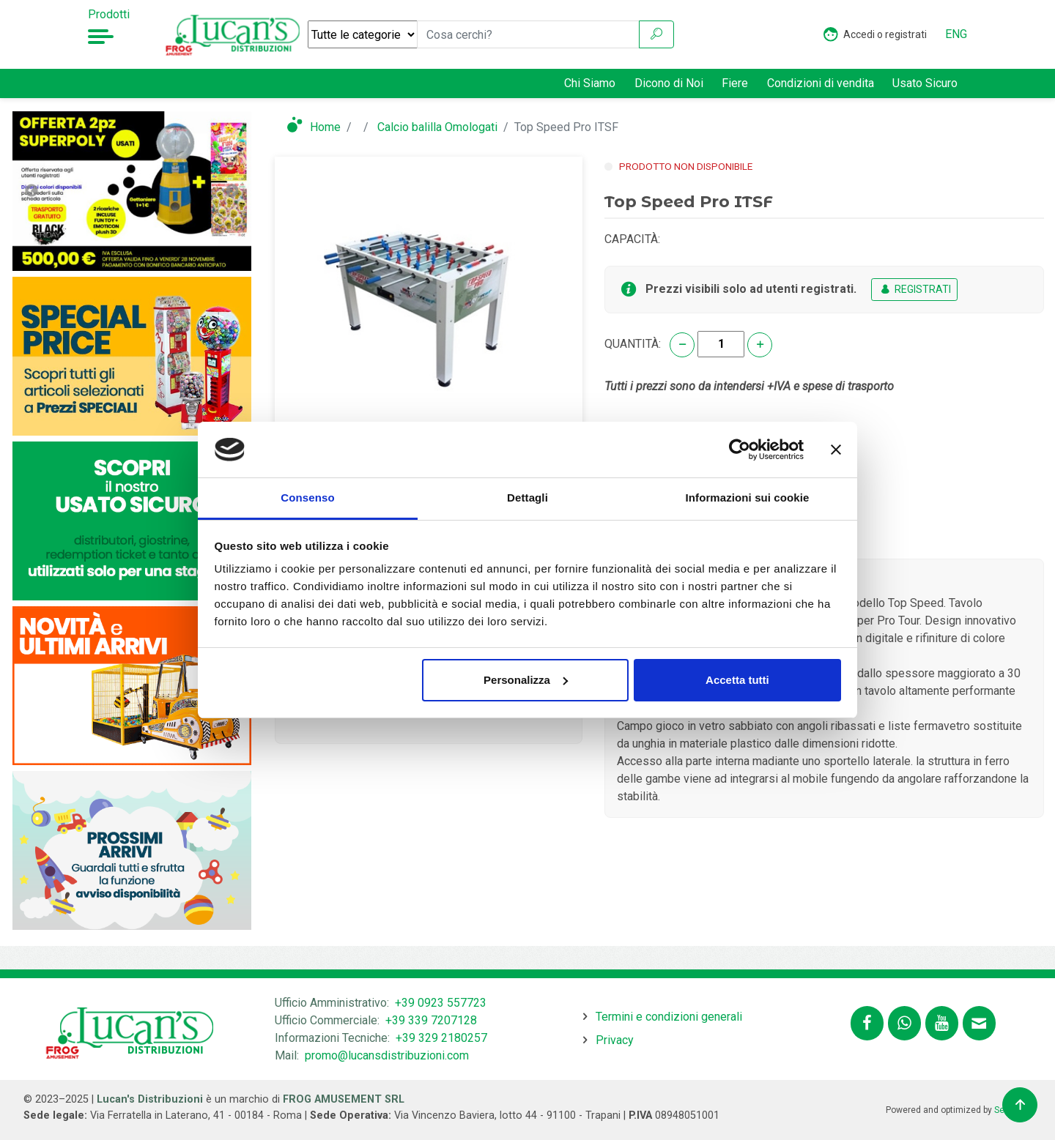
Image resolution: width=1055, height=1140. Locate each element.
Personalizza (526, 680)
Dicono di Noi (668, 83)
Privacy (615, 1040)
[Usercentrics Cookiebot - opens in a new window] (739, 450)
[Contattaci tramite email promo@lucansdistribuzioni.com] (979, 1023)
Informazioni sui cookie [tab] (748, 497)
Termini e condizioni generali (669, 1017)
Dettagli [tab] (527, 497)
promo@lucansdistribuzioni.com (387, 1055)
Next (232, 191)
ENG (956, 34)
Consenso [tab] (307, 497)
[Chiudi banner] (836, 449)
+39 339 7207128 (431, 1020)
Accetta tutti (737, 680)
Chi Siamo (589, 83)
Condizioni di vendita (820, 83)
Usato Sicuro (925, 83)
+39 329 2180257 (441, 1038)
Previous (31, 191)
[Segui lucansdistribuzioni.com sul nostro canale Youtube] (941, 1023)
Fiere (735, 83)
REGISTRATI (914, 289)
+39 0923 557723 (440, 1003)
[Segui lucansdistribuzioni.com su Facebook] (867, 1023)
